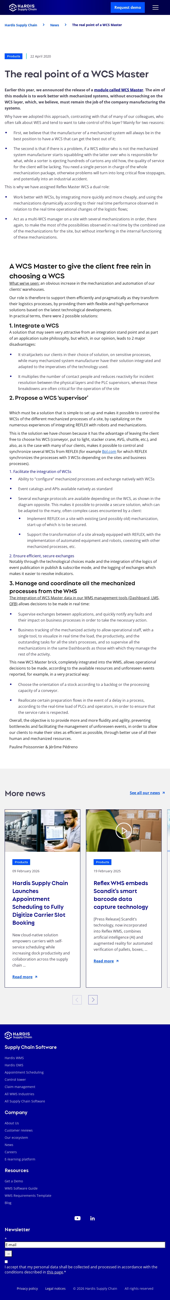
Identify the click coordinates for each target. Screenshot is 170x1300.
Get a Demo (14, 1181)
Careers (11, 1152)
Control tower (15, 1079)
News (9, 1145)
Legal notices (55, 1288)
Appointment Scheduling (24, 1072)
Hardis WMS (14, 1058)
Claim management (20, 1086)
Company (16, 1111)
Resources (16, 1170)
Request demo (127, 7)
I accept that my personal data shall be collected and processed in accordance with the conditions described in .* (81, 1269)
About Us (12, 1123)
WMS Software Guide (21, 1188)
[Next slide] (93, 1000)
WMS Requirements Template (28, 1195)
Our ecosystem (16, 1137)
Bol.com (109, 451)
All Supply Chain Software (25, 1101)
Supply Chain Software (31, 1046)
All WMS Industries (19, 1094)
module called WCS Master (118, 89)
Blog (8, 1203)
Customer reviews (19, 1130)
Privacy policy (27, 1288)
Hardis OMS (14, 1065)
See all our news (147, 792)
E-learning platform (20, 1159)
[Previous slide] (77, 1000)
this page (55, 1272)
